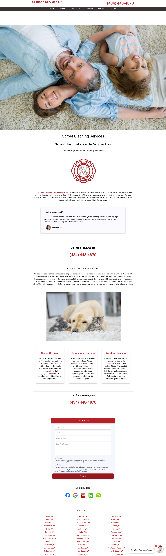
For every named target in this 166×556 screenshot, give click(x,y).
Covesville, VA (49, 512)
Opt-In (59, 451)
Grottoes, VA (116, 525)
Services (64, 9)
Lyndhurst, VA (83, 534)
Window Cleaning (116, 339)
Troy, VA (83, 553)
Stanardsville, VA (49, 553)
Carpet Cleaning (50, 339)
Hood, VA (49, 528)
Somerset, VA (116, 550)
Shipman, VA (83, 550)
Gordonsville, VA (49, 525)
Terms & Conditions (82, 458)
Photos (101, 9)
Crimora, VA (82, 512)
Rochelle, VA (116, 544)
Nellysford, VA (49, 538)
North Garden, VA (116, 538)
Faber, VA (82, 519)
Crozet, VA (116, 512)
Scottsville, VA (49, 550)
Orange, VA (49, 541)
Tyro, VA (116, 553)
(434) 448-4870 (120, 3)
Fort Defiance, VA (83, 522)
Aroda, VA (83, 503)
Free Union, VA (116, 522)
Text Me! (59, 444)
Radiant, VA (83, 544)
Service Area (76, 9)
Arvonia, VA (116, 503)
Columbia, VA (116, 509)
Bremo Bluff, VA (49, 509)
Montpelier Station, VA (116, 534)
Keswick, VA (83, 531)
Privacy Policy (71, 458)
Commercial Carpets (83, 339)
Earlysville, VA (83, 515)
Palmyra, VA (83, 541)
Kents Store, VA (49, 531)
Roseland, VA (50, 547)
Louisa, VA (116, 531)
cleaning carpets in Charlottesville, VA (54, 179)
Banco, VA (49, 506)
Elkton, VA (116, 515)
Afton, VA (49, 503)
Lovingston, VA (49, 534)
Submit (83, 462)
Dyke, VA (49, 515)
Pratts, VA (49, 544)
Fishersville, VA (116, 519)
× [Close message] (153, 548)
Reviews (89, 9)
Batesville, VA (116, 506)
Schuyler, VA (116, 547)
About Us (112, 9)
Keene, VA (116, 528)
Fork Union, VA (49, 522)
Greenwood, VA (83, 525)
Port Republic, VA (116, 541)
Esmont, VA (49, 519)
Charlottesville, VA (83, 509)
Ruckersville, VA (83, 547)
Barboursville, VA (83, 506)
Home (52, 9)
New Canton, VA (83, 538)
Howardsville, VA (83, 528)
